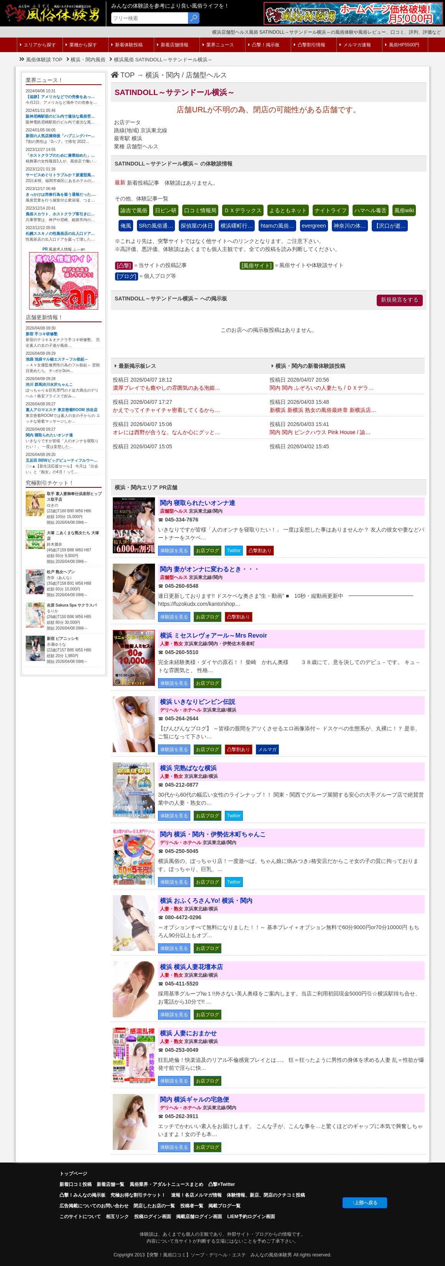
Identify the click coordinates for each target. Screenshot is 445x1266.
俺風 (125, 226)
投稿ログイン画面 (152, 1216)
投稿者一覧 (191, 1206)
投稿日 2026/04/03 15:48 (346, 406)
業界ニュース (218, 45)
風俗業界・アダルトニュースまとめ (166, 1184)
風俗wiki (404, 210)
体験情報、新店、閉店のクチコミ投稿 (266, 1195)
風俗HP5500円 (402, 45)
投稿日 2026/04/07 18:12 (189, 384)
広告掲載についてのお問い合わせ (94, 1206)
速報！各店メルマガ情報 (196, 1195)
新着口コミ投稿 (75, 1184)
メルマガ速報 (355, 45)
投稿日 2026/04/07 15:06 (189, 428)
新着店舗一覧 (110, 1184)
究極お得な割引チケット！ (138, 1195)
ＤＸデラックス (243, 210)
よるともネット (288, 210)
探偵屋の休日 (197, 226)
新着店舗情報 (172, 45)
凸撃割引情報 (309, 45)
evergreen (314, 226)
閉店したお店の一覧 (154, 1206)
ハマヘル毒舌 (370, 210)
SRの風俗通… (156, 226)
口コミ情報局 (200, 210)
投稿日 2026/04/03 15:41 (346, 428)
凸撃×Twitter (221, 1184)
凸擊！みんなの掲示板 (82, 1195)
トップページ (73, 1173)
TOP (123, 75)
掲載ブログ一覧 (224, 1206)
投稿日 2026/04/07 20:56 (346, 384)
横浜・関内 (162, 75)
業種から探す (81, 45)
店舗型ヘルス (206, 75)
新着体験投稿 (127, 45)
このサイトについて (80, 1216)
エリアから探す (38, 45)
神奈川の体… (350, 226)
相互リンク (117, 1216)
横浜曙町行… (237, 226)
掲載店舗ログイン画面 (199, 1216)
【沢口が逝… (390, 226)
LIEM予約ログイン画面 (251, 1216)
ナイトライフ (331, 210)
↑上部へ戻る (364, 1202)
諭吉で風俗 (133, 210)
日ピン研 (165, 210)
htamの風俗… (277, 226)
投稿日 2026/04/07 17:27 (189, 406)
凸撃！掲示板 (264, 45)
